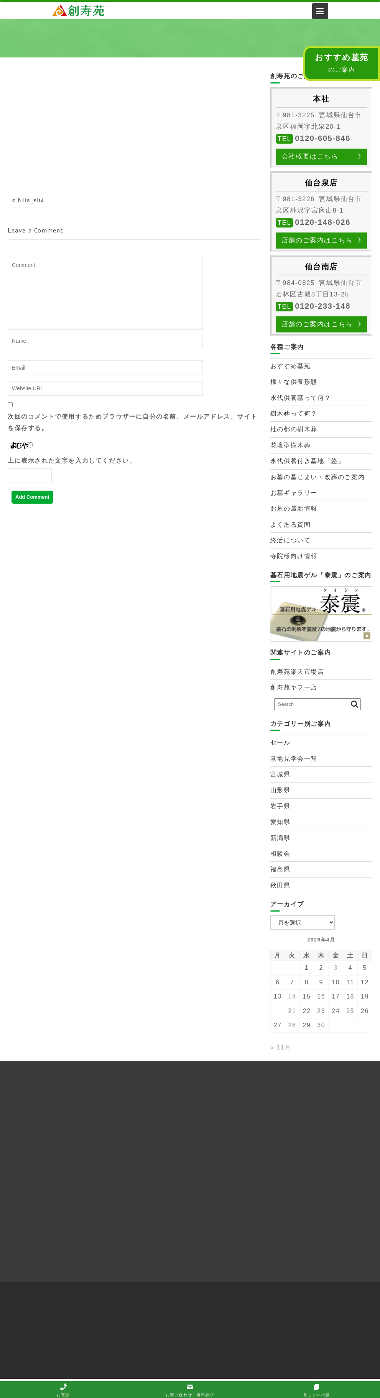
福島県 (280, 869)
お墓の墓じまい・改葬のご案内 (317, 477)
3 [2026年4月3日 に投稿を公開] (336, 967)
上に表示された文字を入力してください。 (72, 460)
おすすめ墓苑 (290, 366)
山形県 (280, 790)
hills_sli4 (31, 200)
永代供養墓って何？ (300, 398)
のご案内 (341, 63)
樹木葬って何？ (293, 413)
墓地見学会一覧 (293, 758)
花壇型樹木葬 (290, 445)
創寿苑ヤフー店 (293, 687)
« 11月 (280, 1047)
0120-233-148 (322, 306)
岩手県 (280, 806)
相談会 (280, 853)
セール (280, 742)
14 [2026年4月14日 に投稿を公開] (292, 996)
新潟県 (280, 838)
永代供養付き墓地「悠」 (307, 461)
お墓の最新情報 (293, 508)
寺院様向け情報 (293, 556)
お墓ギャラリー (293, 492)
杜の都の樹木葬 (293, 429)
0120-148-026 (322, 222)
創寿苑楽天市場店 (297, 671)
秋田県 (280, 885)
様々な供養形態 (293, 381)
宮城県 (280, 774)
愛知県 (280, 822)
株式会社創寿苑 (84, 10)
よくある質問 (290, 524)
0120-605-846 (322, 138)
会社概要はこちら (310, 156)
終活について (290, 540)
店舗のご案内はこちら (317, 240)
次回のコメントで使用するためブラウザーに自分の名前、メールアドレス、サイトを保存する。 (132, 422)
